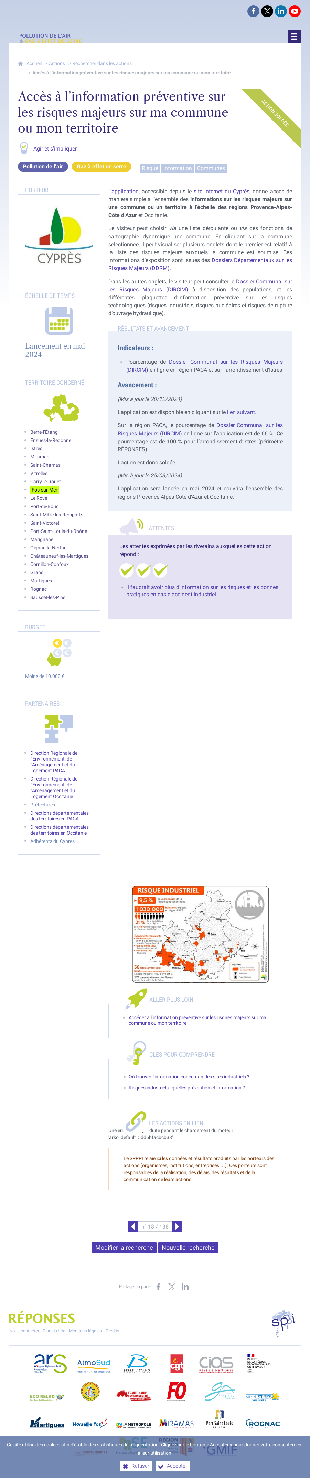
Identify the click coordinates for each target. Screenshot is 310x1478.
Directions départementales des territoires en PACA (59, 816)
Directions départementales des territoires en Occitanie (59, 830)
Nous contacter (24, 1330)
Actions (57, 63)
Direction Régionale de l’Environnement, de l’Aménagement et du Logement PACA (53, 762)
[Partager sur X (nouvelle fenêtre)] (172, 1287)
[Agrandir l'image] (200, 934)
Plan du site (54, 1330)
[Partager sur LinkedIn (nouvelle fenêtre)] (185, 1287)
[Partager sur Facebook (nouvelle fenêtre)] (158, 1287)
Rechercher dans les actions (102, 63)
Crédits (112, 1330)
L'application (123, 191)
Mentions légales (85, 1330)
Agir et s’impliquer (55, 148)
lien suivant (241, 412)
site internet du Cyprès (221, 191)
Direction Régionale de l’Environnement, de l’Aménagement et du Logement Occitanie (53, 787)
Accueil (34, 63)
